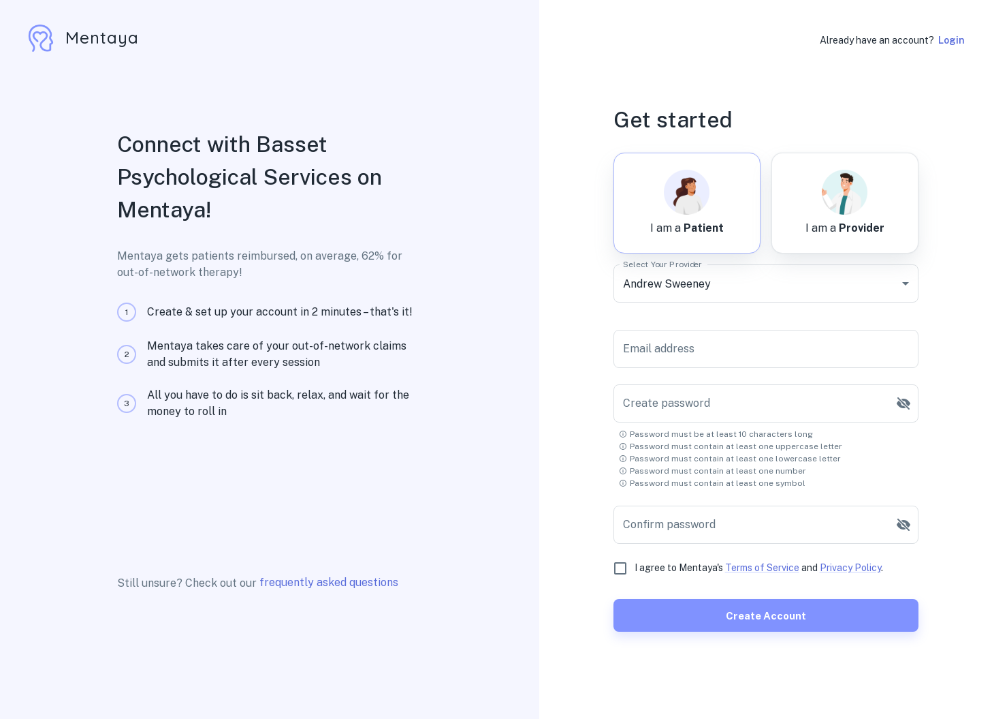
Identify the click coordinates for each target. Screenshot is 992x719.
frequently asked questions (328, 582)
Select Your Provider (662, 264)
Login (951, 40)
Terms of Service (762, 567)
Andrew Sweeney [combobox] (667, 283)
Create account (765, 615)
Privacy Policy (850, 567)
